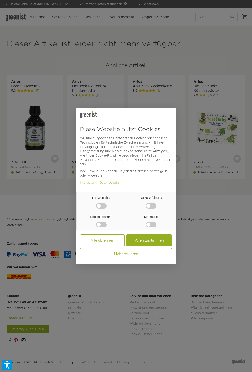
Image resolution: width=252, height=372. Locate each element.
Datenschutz (109, 182)
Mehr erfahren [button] (126, 254)
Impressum (88, 182)
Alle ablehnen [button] (102, 240)
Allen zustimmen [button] (149, 240)
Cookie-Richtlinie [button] (108, 155)
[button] (7, 365)
